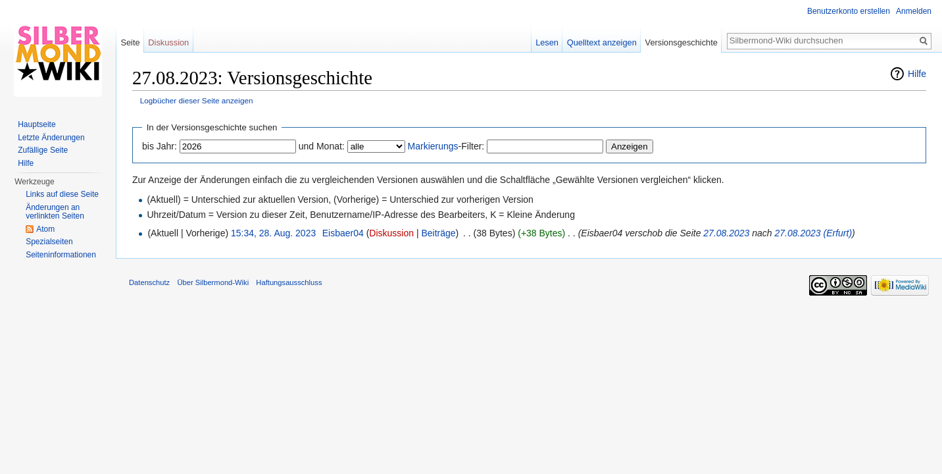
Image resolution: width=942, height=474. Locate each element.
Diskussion (391, 233)
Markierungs (433, 146)
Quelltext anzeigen (602, 42)
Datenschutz (149, 282)
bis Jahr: (159, 146)
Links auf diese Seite (62, 194)
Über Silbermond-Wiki (213, 282)
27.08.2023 (726, 233)
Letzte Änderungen (51, 137)
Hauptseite (36, 124)
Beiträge (438, 233)
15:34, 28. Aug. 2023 (273, 233)
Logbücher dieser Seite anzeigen (196, 100)
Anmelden (913, 11)
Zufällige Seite (43, 150)
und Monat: (322, 146)
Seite (129, 42)
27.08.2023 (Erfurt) (814, 233)
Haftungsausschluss (289, 282)
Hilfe (917, 73)
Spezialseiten (49, 241)
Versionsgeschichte (681, 42)
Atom (45, 229)
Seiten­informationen (61, 254)
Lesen (546, 42)
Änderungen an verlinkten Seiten (55, 212)
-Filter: (446, 146)
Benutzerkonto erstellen (848, 11)
